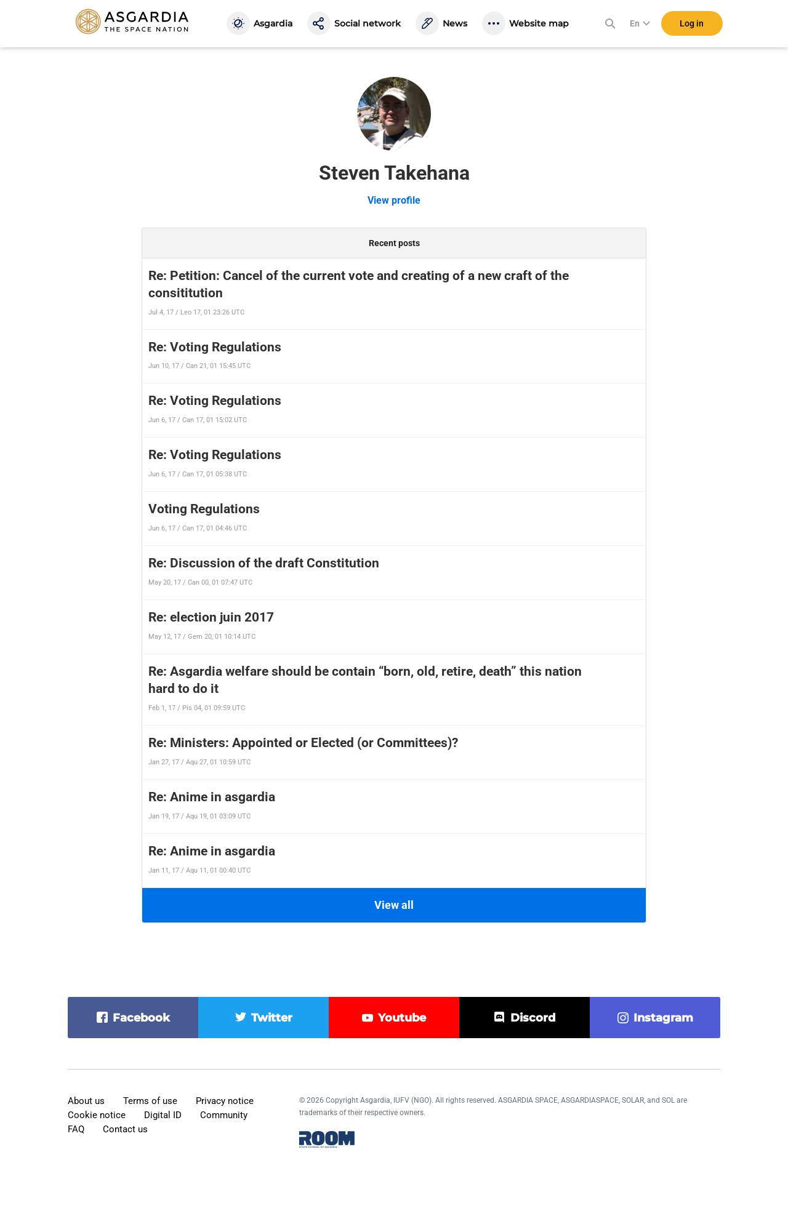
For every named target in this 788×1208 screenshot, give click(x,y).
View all (394, 904)
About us (86, 1100)
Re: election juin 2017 (211, 617)
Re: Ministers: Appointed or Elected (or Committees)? (303, 742)
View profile (394, 200)
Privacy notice (225, 1100)
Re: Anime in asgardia (211, 797)
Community (223, 1115)
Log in (692, 24)
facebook (141, 1018)
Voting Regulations (204, 509)
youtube (402, 1018)
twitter (271, 1018)
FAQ (76, 1129)
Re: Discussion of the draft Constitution (263, 563)
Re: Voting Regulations (214, 347)
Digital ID (163, 1115)
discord (532, 1018)
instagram (663, 1018)
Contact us (125, 1129)
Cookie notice (97, 1115)
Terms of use (150, 1100)
